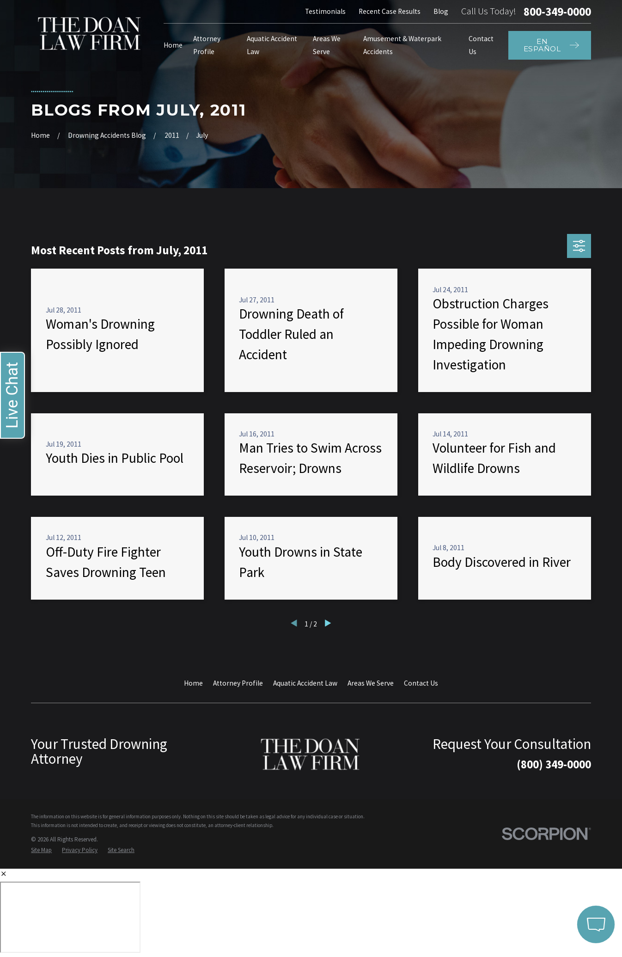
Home (193, 683)
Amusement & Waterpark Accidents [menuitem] (402, 45)
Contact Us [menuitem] (481, 45)
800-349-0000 (557, 12)
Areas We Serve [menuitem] (327, 45)
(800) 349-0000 (554, 764)
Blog (440, 11)
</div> (70, 917)
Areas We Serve (371, 683)
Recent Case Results (390, 11)
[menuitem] (41, 850)
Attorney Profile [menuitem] (206, 45)
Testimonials (325, 11)
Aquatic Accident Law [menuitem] (272, 45)
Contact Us (421, 683)
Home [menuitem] (173, 45)
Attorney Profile (238, 683)
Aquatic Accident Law (305, 683)
